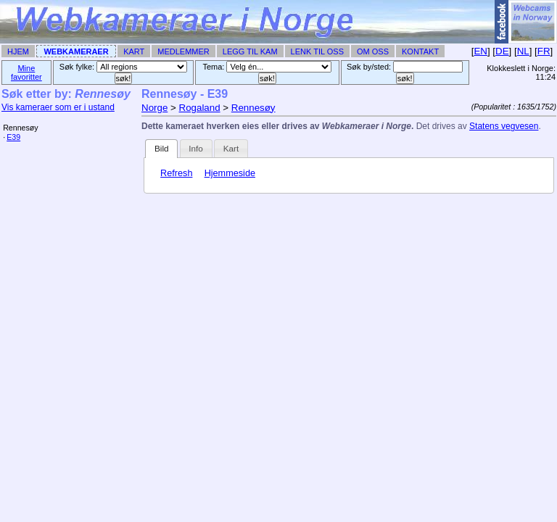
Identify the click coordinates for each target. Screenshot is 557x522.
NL (523, 51)
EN (480, 51)
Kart (133, 51)
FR (543, 51)
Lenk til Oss (317, 51)
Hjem (18, 51)
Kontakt (420, 51)
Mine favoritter (26, 72)
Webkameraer (76, 51)
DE (502, 51)
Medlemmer (183, 51)
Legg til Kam (250, 51)
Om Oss (373, 51)
